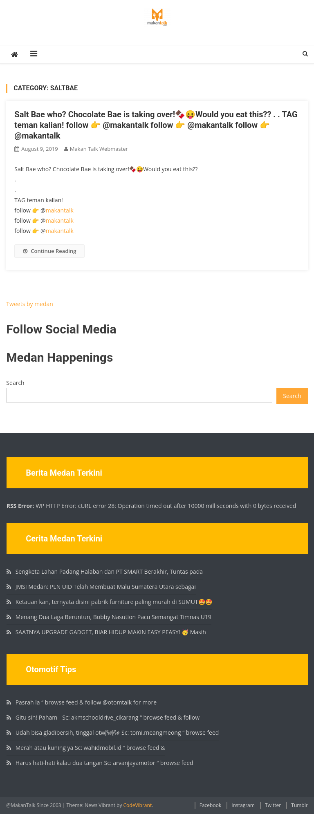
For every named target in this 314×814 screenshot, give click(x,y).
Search (15, 383)
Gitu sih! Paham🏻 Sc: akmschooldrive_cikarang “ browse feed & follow (108, 717)
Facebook (210, 805)
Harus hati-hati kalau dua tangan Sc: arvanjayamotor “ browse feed (104, 763)
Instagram (243, 805)
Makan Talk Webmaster (99, 148)
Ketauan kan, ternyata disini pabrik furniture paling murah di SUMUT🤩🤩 (114, 602)
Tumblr (299, 805)
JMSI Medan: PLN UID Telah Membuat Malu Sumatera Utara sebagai (106, 586)
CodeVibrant (137, 805)
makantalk (60, 210)
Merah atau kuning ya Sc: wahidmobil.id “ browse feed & (90, 747)
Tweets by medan (29, 304)
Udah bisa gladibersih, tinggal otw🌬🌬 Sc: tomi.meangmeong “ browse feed (117, 732)
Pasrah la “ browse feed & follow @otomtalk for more (86, 702)
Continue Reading (49, 251)
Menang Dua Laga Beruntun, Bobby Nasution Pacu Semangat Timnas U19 (113, 617)
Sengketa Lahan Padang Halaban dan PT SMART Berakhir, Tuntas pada (109, 571)
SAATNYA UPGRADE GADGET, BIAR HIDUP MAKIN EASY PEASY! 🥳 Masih (111, 632)
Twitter (273, 805)
